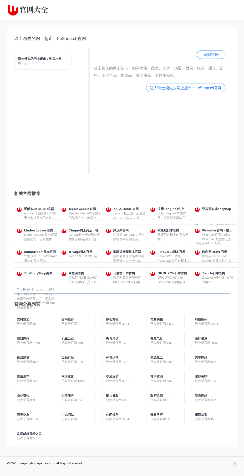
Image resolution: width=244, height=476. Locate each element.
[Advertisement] (159, 132)
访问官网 (211, 54)
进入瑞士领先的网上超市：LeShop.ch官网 (186, 88)
